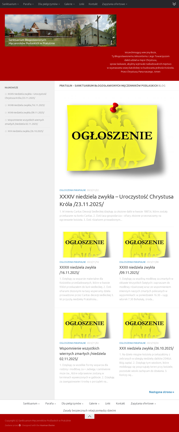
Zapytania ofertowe (113, 4)
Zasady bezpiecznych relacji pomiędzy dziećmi (89, 410)
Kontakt (93, 4)
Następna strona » (161, 392)
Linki (81, 4)
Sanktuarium (9, 4)
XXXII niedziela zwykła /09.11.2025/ (26, 112)
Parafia (27, 4)
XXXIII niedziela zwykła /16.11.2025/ (26, 105)
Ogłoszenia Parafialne (73, 190)
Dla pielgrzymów (48, 4)
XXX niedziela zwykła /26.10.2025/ (146, 348)
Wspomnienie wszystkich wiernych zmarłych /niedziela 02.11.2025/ (83, 353)
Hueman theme (47, 425)
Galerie (68, 4)
